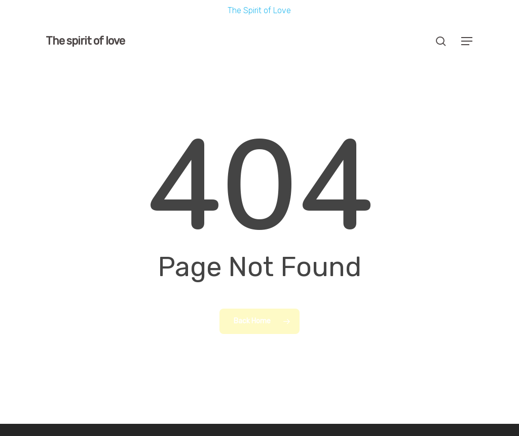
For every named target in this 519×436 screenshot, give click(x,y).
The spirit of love (85, 41)
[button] (467, 41)
